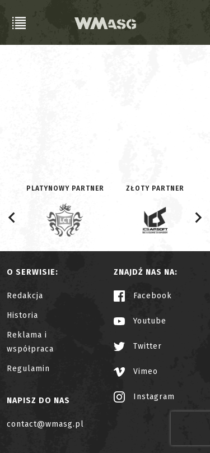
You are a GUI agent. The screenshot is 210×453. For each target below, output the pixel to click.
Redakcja (25, 296)
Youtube (140, 321)
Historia (22, 315)
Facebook (143, 296)
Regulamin (28, 368)
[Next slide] (197, 218)
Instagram (144, 396)
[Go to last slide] (12, 218)
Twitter (138, 346)
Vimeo (136, 371)
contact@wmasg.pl (45, 424)
